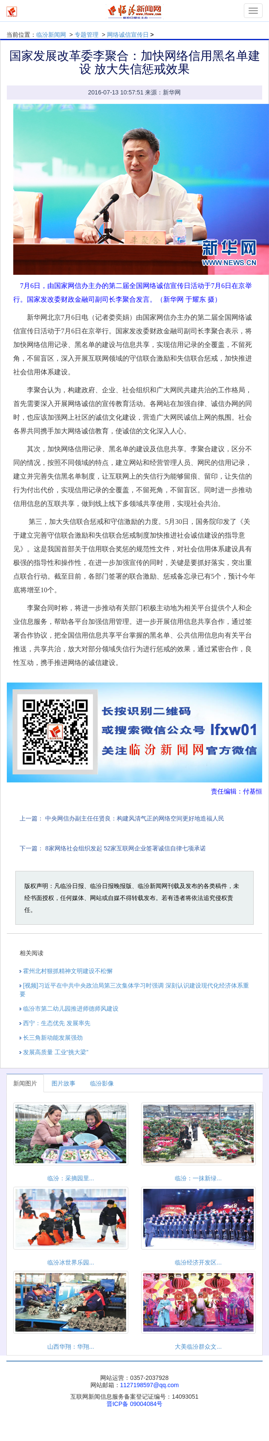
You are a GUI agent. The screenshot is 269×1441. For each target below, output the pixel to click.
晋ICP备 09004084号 (135, 1403)
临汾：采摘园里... (70, 1178)
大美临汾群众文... (198, 1346)
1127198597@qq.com (149, 1385)
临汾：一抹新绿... (198, 1178)
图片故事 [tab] (63, 1083)
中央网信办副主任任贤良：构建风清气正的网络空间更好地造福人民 (134, 818)
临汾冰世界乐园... (70, 1262)
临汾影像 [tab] (102, 1083)
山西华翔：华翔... (70, 1346)
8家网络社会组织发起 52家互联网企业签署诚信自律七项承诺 (125, 848)
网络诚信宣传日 (128, 34)
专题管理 (86, 34)
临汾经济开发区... (198, 1262)
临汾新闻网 (51, 34)
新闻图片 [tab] (25, 1083)
